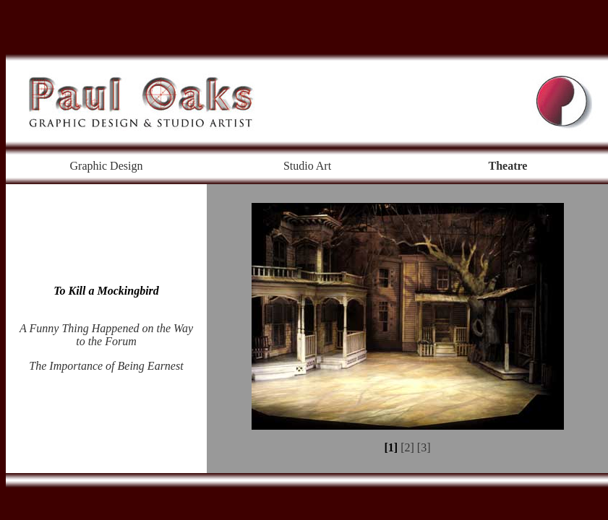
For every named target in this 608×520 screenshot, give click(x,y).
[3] (424, 447)
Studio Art (307, 166)
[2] (407, 447)
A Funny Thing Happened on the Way (106, 328)
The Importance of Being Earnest (106, 366)
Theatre (508, 166)
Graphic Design (106, 166)
